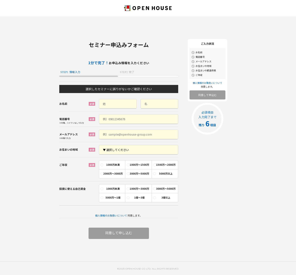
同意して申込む (207, 95)
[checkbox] (138, 168)
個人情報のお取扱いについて (111, 215)
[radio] (112, 164)
